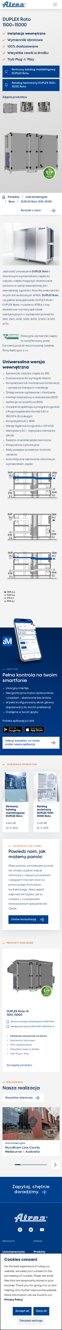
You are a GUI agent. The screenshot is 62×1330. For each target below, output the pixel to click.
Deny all (41, 1311)
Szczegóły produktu (19, 1065)
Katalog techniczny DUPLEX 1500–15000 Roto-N (30, 1026)
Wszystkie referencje (23, 1098)
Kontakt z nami (39, 211)
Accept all (22, 1311)
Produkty (39, 1252)
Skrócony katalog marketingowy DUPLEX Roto (15, 811)
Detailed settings (31, 1321)
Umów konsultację (28, 920)
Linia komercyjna (13, 1252)
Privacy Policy (13, 1300)
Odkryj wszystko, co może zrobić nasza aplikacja (31, 743)
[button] (55, 1165)
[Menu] (55, 4)
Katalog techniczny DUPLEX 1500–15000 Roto (45, 811)
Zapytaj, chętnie (30, 1189)
